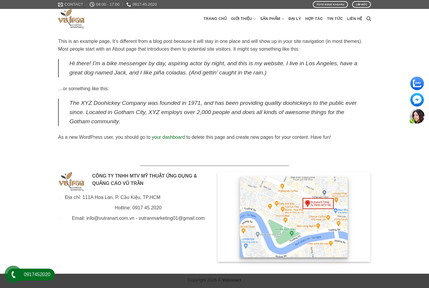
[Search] (368, 18)
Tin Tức (335, 18)
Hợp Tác (314, 18)
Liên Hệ (354, 18)
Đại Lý (294, 18)
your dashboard (168, 137)
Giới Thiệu (243, 19)
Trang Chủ (215, 18)
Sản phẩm (272, 19)
